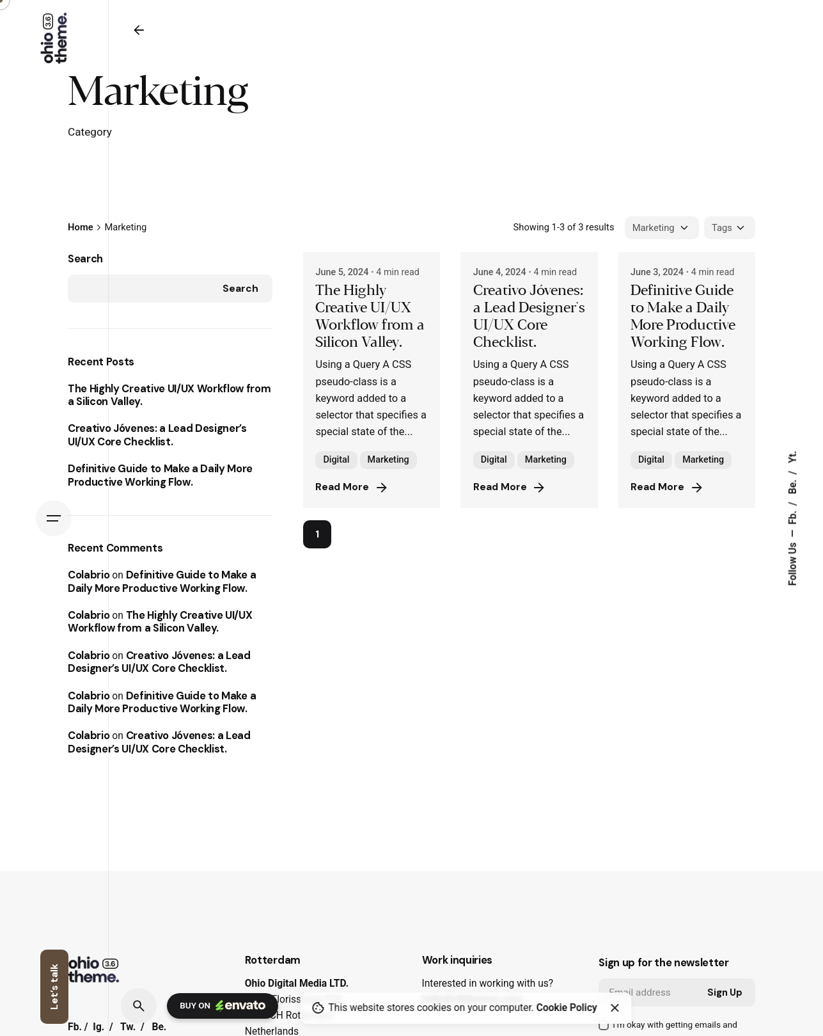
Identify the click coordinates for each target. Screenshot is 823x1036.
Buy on (222, 1006)
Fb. (793, 516)
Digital (336, 459)
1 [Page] (317, 534)
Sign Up (724, 992)
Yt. (793, 456)
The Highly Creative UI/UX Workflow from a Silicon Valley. (169, 395)
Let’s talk (54, 987)
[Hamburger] (54, 518)
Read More (352, 487)
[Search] (139, 1006)
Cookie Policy (567, 1008)
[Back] (139, 30)
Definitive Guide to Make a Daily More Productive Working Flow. (160, 475)
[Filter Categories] (662, 227)
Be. (793, 485)
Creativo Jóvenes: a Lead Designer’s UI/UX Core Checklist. (157, 435)
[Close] (614, 1008)
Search (85, 259)
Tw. (128, 1027)
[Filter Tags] (729, 227)
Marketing (388, 459)
